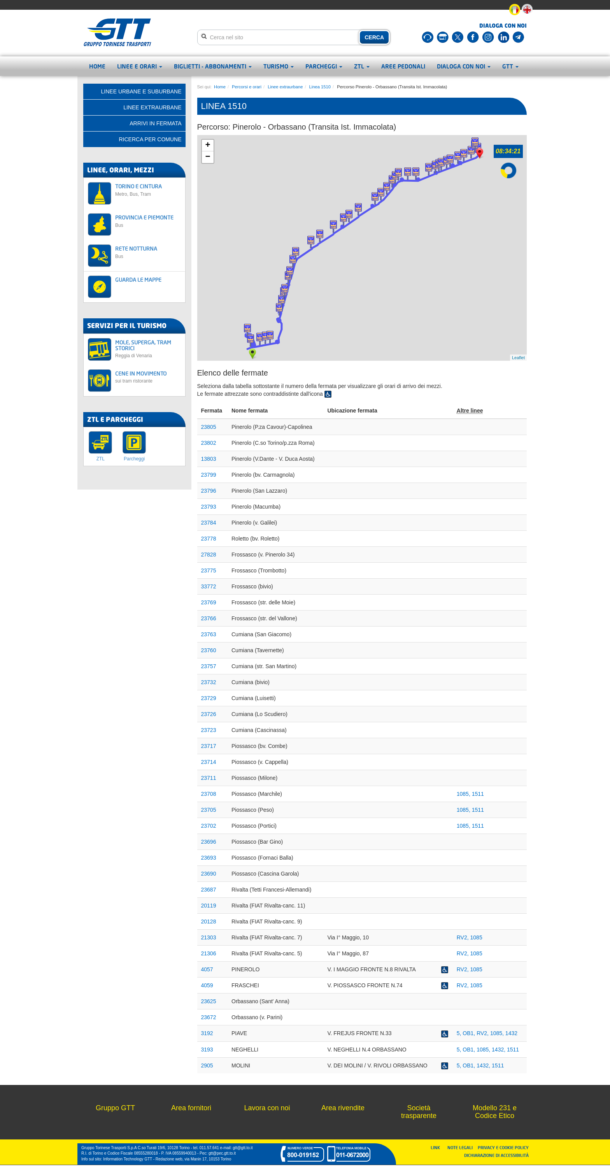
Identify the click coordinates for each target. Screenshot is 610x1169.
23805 (208, 427)
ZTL (362, 66)
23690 (208, 874)
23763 (208, 634)
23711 (208, 778)
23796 (208, 491)
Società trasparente (418, 1112)
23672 (208, 1017)
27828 (208, 554)
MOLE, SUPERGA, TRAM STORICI (148, 349)
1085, (464, 794)
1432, (499, 1049)
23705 (208, 810)
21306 (208, 953)
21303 (208, 937)
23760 (208, 650)
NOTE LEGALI (461, 1147)
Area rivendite (343, 1108)
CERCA (374, 37)
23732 (208, 682)
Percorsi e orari (246, 86)
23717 (208, 746)
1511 (478, 794)
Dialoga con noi (464, 66)
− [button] (207, 157)
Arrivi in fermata (155, 123)
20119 (208, 905)
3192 (207, 1033)
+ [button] (207, 145)
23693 (208, 858)
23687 (208, 889)
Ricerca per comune (150, 139)
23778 (208, 538)
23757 (208, 666)
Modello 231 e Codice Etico (495, 1112)
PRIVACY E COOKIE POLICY (503, 1147)
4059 (207, 985)
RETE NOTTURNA (148, 252)
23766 (208, 618)
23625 (208, 1001)
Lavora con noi (267, 1108)
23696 (208, 842)
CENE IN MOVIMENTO (148, 377)
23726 (208, 714)
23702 (208, 826)
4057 (207, 969)
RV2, (463, 937)
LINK (438, 1147)
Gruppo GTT (115, 1108)
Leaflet (518, 357)
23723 (208, 730)
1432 (511, 1033)
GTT (510, 66)
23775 (208, 570)
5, (460, 1033)
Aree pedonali (403, 66)
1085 (476, 937)
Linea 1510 (320, 86)
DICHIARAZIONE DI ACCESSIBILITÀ (496, 1155)
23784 (208, 523)
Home (97, 66)
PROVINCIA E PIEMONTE (148, 221)
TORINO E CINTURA (148, 190)
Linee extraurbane (285, 86)
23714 (208, 762)
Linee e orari (139, 66)
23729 (208, 698)
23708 (208, 794)
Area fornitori (191, 1108)
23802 (208, 443)
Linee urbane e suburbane (141, 91)
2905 (207, 1065)
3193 (207, 1049)
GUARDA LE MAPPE (138, 279)
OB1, (470, 1033)
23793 (208, 507)
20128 (208, 921)
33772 (208, 586)
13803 (208, 459)
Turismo (278, 66)
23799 (208, 475)
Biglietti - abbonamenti (213, 66)
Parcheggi (323, 66)
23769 (208, 602)
